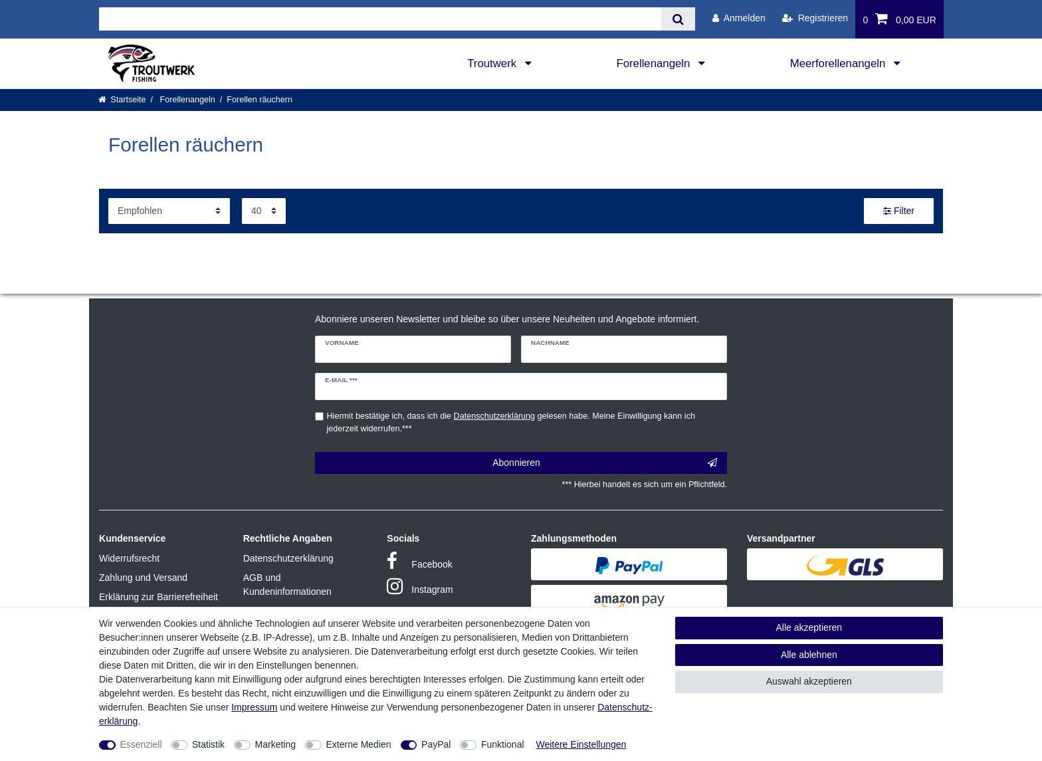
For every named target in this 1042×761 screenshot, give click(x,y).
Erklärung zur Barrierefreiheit (158, 597)
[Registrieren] (815, 18)
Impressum (254, 707)
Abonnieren (604, 463)
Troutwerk (493, 63)
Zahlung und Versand (143, 577)
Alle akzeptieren (809, 627)
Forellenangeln (654, 63)
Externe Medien (358, 744)
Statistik (208, 744)
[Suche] (678, 19)
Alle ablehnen (809, 654)
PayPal (436, 744)
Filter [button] (898, 211)
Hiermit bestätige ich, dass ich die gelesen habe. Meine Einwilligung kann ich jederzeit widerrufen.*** (511, 422)
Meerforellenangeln (839, 63)
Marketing (275, 744)
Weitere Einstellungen (581, 744)
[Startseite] (122, 99)
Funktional (502, 744)
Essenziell (141, 744)
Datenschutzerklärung (288, 558)
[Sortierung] (169, 211)
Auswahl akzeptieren (809, 681)
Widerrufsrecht (129, 558)
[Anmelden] (739, 18)
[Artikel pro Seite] (264, 211)
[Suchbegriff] (380, 19)
